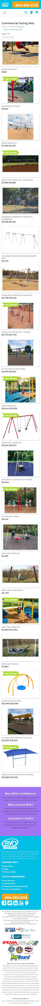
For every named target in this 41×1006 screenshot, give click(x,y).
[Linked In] (15, 905)
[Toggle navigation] (5, 13)
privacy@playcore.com (26, 1003)
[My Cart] (36, 12)
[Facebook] (4, 905)
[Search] (26, 12)
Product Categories (16, 27)
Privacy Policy (20, 992)
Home (4, 27)
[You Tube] (21, 905)
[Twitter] (10, 905)
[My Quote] (31, 12)
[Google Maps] (26, 905)
